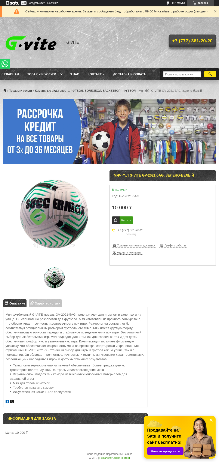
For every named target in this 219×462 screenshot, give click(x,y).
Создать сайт (37, 3)
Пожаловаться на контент (114, 457)
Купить (126, 220)
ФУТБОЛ (130, 90)
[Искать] (210, 74)
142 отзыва (178, 3)
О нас (74, 74)
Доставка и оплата (129, 74)
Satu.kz (127, 454)
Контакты (96, 74)
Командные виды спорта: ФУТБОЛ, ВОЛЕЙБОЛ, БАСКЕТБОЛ (78, 90)
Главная (11, 74)
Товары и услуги (41, 74)
